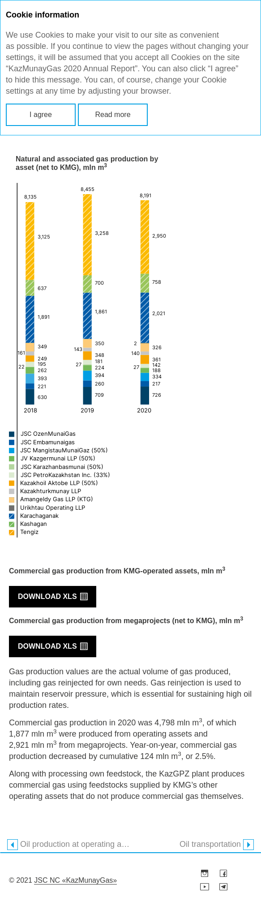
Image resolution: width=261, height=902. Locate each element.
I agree (41, 114)
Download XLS (47, 596)
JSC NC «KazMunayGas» (75, 880)
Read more (112, 114)
